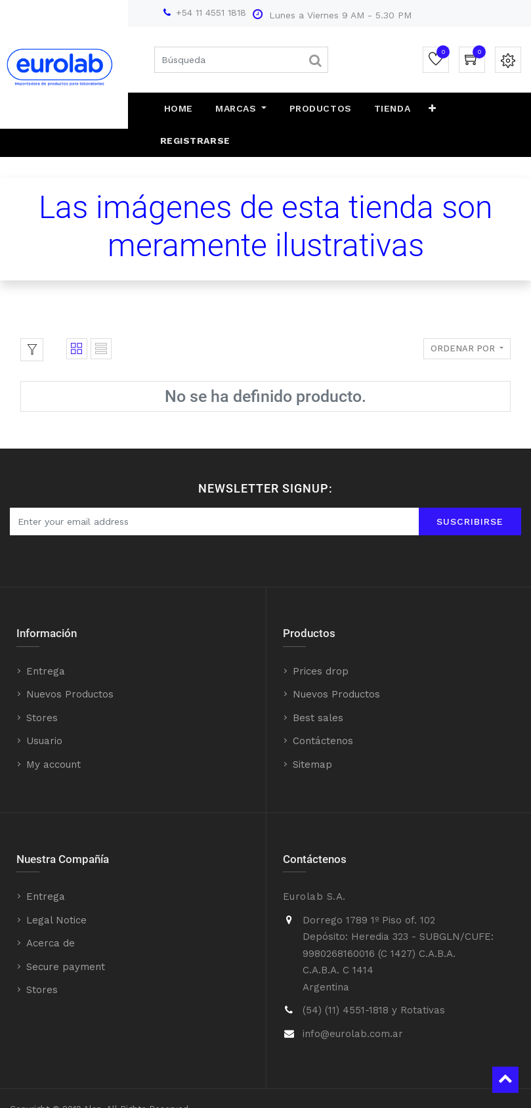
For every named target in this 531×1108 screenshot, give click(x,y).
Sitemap (312, 732)
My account (53, 732)
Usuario (44, 709)
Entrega (45, 639)
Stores (42, 686)
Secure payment (65, 935)
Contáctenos (323, 709)
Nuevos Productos (70, 663)
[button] (419, 109)
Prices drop (321, 639)
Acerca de (50, 912)
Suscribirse (469, 489)
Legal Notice (56, 888)
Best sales (318, 686)
